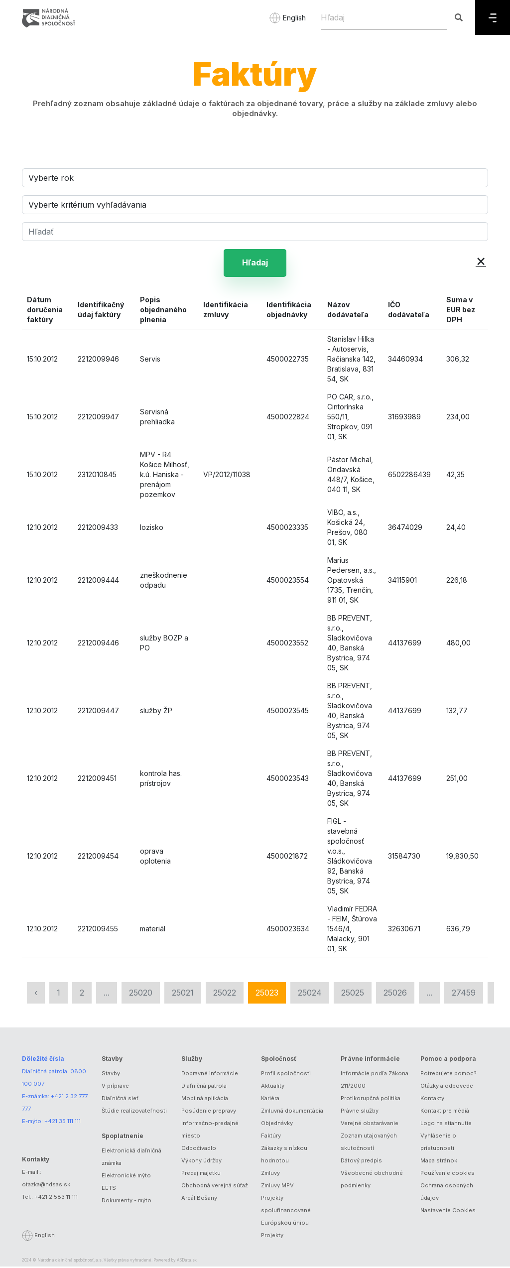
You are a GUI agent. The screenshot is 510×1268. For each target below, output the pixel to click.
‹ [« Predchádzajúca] (35, 994)
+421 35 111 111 (62, 1122)
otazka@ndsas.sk (46, 1185)
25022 (224, 994)
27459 (464, 994)
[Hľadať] (255, 231)
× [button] (481, 260)
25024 (310, 994)
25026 (395, 994)
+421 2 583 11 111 (56, 1198)
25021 (183, 994)
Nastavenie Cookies (448, 1211)
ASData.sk (187, 1261)
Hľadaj (255, 263)
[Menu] (493, 17)
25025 (352, 994)
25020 (140, 994)
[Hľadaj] (384, 17)
